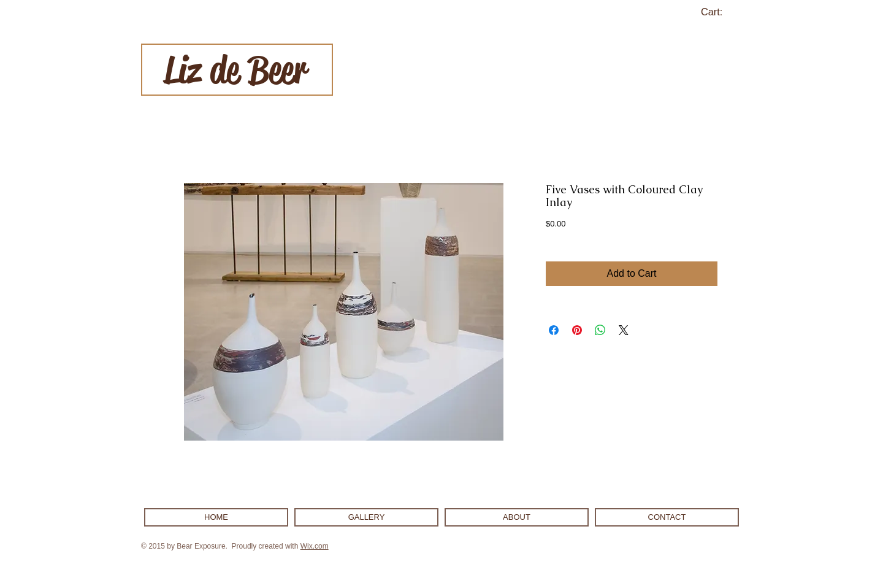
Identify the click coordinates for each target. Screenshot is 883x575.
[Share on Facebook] (553, 330)
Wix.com (314, 546)
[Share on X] (623, 330)
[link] (719, 12)
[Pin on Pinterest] (577, 330)
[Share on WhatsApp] (600, 330)
